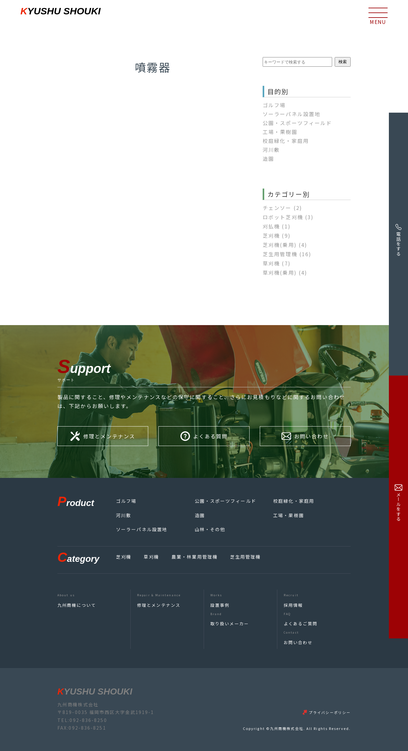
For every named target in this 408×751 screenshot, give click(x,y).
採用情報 (293, 605)
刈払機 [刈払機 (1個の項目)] (277, 226)
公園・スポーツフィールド (297, 123)
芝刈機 (123, 557)
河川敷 (271, 149)
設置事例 (219, 605)
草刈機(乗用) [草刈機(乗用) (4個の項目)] (285, 272)
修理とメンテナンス (158, 605)
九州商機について (76, 605)
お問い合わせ (298, 642)
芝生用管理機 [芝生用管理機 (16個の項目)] (287, 254)
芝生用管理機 (245, 557)
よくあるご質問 (300, 624)
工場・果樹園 (280, 132)
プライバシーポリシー (330, 712)
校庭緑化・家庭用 (286, 141)
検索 (343, 61)
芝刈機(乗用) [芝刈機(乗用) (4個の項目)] (285, 245)
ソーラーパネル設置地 (291, 114)
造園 (268, 158)
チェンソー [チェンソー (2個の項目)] (282, 208)
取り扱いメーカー (229, 624)
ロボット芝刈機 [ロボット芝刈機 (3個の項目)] (288, 217)
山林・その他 (210, 529)
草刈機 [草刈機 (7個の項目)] (277, 263)
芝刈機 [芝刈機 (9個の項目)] (277, 235)
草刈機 (151, 557)
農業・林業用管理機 (194, 557)
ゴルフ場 (274, 105)
